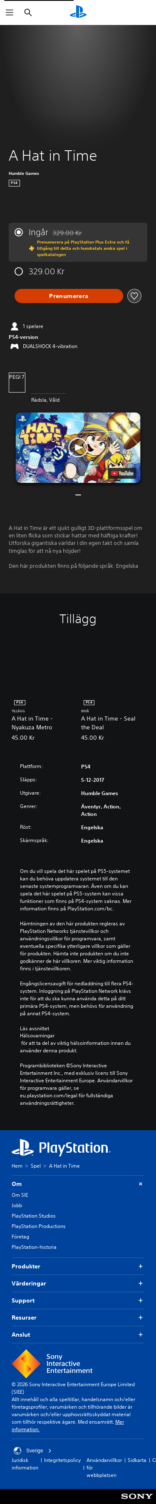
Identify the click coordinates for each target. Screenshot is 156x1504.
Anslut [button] (78, 1335)
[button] (78, 448)
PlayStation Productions (39, 1226)
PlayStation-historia (34, 1246)
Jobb (17, 1205)
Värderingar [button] (78, 1284)
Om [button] (78, 1184)
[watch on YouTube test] (122, 473)
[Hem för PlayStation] (78, 12)
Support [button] (78, 1301)
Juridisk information (25, 1464)
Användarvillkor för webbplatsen (104, 1468)
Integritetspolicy (62, 1460)
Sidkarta (137, 1460)
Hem (17, 1165)
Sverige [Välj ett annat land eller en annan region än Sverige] (33, 1451)
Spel (36, 1165)
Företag (20, 1236)
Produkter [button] (78, 1266)
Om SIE (20, 1194)
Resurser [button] (78, 1318)
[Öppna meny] (9, 12)
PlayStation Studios (34, 1215)
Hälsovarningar (37, 1035)
